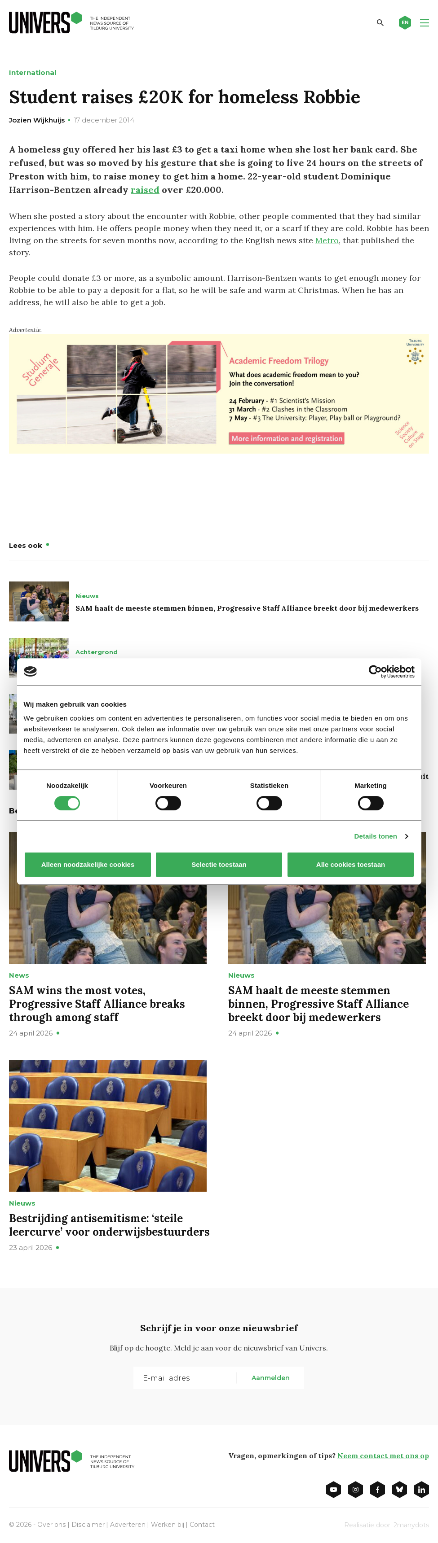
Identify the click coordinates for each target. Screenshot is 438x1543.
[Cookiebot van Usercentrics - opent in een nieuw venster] (375, 671)
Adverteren (127, 1524)
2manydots (411, 1525)
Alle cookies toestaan (350, 864)
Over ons (51, 1524)
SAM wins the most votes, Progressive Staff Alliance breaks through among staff (97, 1003)
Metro (327, 240)
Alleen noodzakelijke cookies (87, 864)
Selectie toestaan (219, 864)
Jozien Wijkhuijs (37, 120)
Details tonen (375, 836)
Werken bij (166, 1524)
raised (145, 189)
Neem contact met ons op (383, 1455)
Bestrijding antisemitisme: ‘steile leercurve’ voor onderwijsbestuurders (109, 1225)
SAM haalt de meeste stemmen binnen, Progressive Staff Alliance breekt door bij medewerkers (247, 607)
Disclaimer (87, 1524)
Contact (201, 1524)
